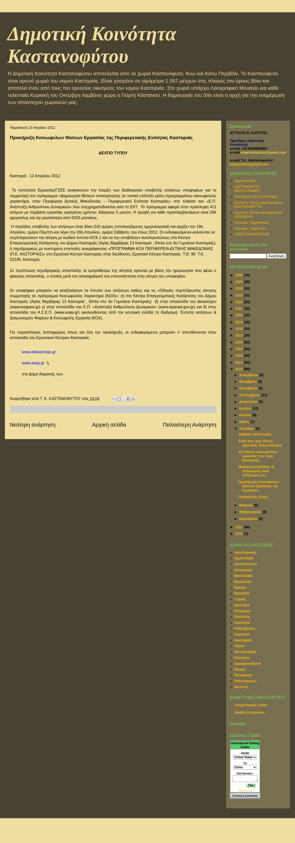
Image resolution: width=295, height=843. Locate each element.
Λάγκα (239, 646)
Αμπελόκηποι (245, 564)
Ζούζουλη (242, 617)
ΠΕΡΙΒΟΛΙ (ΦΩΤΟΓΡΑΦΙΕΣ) (256, 197)
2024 (239, 288)
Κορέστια (242, 634)
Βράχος (240, 587)
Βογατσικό (242, 582)
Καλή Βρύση (244, 628)
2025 (239, 282)
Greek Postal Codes (251, 705)
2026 (239, 275)
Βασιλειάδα (243, 576)
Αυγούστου (249, 402)
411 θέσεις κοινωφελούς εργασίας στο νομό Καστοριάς (258, 456)
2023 (239, 295)
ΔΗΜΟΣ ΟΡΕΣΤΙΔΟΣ (254, 434)
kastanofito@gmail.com (249, 164)
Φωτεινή (241, 687)
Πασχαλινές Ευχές (253, 497)
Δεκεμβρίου (249, 375)
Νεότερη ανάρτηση (33, 425)
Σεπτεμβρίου (250, 395)
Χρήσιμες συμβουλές (250, 228)
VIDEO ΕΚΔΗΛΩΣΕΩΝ (252, 234)
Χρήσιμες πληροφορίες (251, 222)
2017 (239, 335)
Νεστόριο (242, 658)
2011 (239, 527)
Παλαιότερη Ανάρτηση (189, 425)
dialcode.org (244, 790)
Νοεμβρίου (248, 382)
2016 (239, 342)
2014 (239, 355)
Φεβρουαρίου (250, 512)
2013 (239, 362)
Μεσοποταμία (245, 652)
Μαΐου (244, 422)
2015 (239, 349)
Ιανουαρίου (249, 519)
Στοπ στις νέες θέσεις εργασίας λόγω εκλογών (260, 443)
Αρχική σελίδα (109, 425)
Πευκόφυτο (243, 675)
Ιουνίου (245, 415)
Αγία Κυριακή (245, 552)
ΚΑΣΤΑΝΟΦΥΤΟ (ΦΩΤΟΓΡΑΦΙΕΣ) (247, 189)
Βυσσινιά (242, 593)
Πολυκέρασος (245, 681)
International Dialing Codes (245, 745)
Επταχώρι (242, 611)
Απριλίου (247, 428)
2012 (239, 369)
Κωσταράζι (243, 640)
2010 (239, 534)
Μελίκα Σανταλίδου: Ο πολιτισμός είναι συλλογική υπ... (256, 471)
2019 (239, 322)
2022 (239, 302)
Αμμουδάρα (243, 558)
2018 (239, 329)
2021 (239, 309)
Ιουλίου (245, 408)
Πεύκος (240, 669)
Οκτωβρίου (248, 388)
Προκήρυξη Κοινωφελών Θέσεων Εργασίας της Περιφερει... (258, 486)
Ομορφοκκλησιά (247, 664)
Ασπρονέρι (243, 570)
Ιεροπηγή (242, 622)
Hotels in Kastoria (249, 712)
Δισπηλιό (242, 605)
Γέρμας (240, 599)
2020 (239, 315)
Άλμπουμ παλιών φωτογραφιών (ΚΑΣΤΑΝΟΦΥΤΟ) (258, 205)
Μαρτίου (246, 505)
